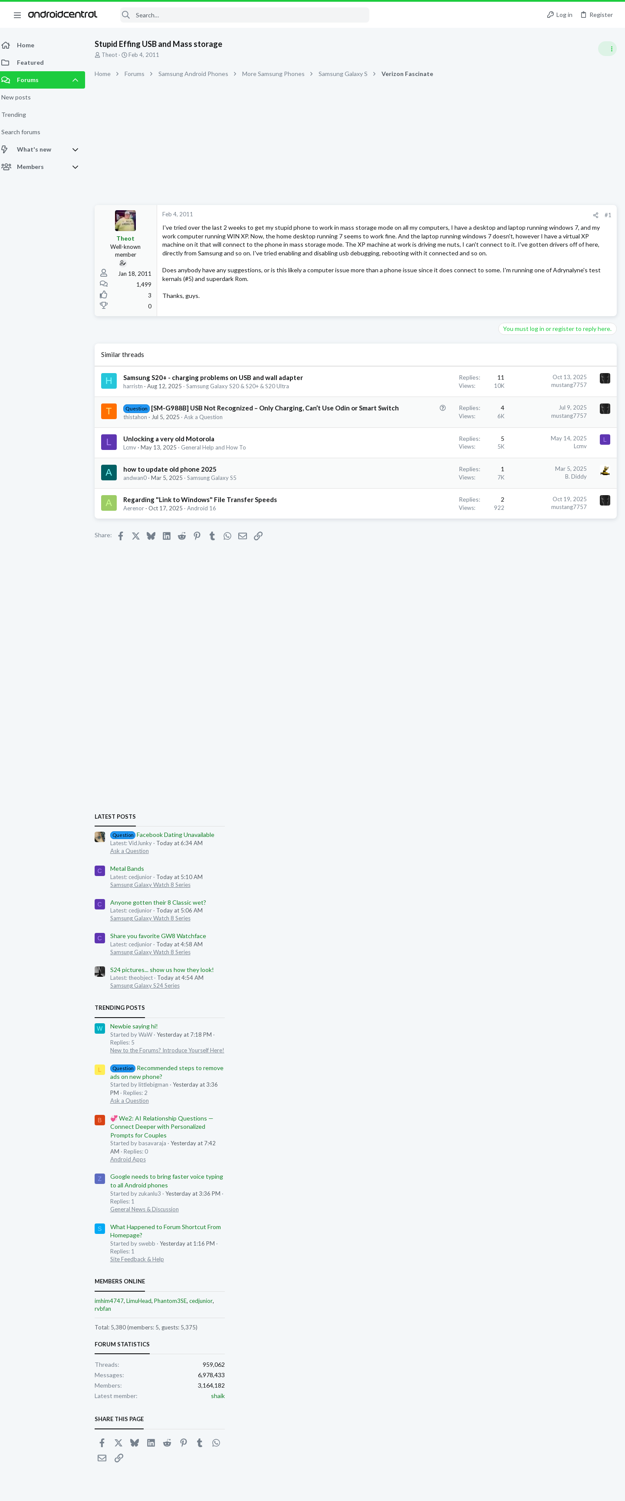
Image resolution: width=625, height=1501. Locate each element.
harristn (138, 406)
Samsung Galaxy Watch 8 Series (542, 538)
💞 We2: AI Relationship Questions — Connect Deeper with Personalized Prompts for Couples (553, 780)
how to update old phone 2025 (175, 498)
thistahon (140, 446)
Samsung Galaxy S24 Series (536, 639)
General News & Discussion (536, 862)
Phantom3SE (562, 954)
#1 (468, 215)
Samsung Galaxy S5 (217, 506)
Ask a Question (208, 446)
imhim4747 (500, 954)
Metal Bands (519, 522)
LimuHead (530, 954)
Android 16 (206, 537)
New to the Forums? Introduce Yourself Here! (559, 704)
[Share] (456, 215)
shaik (609, 1049)
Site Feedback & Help (529, 912)
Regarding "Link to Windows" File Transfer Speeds (205, 529)
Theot (114, 54)
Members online (511, 935)
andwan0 (140, 506)
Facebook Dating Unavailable (554, 488)
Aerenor (138, 537)
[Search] (239, 15)
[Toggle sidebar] (607, 48)
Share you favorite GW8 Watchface (550, 589)
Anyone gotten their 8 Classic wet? (550, 555)
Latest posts (506, 469)
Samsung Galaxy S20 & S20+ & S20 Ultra (242, 406)
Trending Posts (511, 661)
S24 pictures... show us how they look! (553, 623)
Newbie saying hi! (525, 680)
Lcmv (134, 476)
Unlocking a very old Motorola (174, 468)
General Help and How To (218, 476)
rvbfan (494, 962)
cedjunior (592, 954)
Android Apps (519, 812)
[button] (17, 14)
